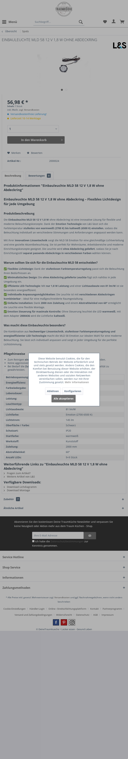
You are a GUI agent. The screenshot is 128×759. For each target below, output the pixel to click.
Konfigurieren (72, 391)
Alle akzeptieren (63, 398)
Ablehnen (53, 391)
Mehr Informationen (77, 382)
